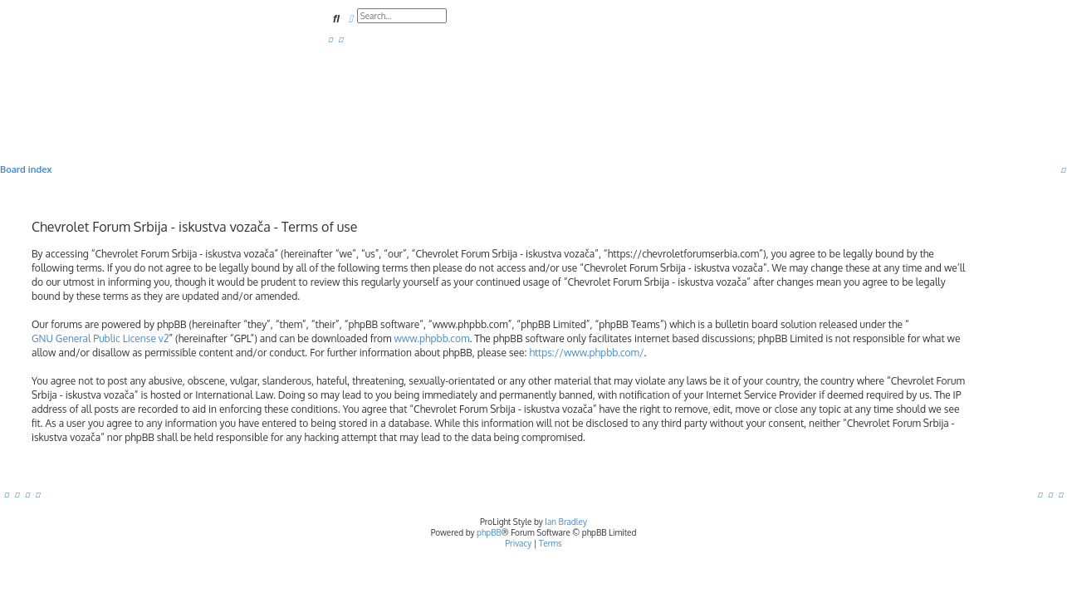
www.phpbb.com (431, 338)
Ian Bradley (566, 522)
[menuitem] (330, 39)
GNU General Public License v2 (100, 338)
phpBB (489, 532)
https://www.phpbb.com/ (586, 352)
